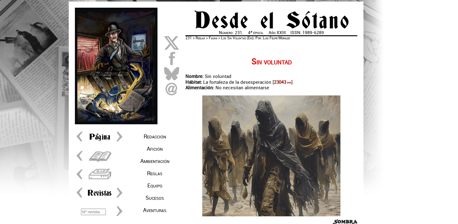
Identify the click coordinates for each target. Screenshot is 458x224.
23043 (282, 82)
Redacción (155, 136)
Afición (155, 148)
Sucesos (155, 198)
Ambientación (154, 161)
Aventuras (154, 210)
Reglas (154, 173)
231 (188, 38)
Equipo (154, 185)
